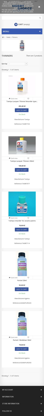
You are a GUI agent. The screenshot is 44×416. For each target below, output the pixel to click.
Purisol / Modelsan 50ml (22, 340)
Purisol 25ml (22, 280)
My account (7, 390)
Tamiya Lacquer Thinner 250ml (22, 161)
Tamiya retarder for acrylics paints (22, 221)
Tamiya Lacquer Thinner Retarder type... (22, 101)
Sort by (4, 64)
